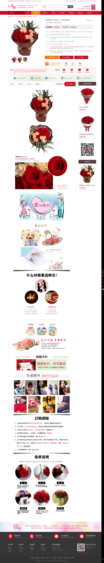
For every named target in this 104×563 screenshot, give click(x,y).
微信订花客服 (92, 1)
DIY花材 (81, 57)
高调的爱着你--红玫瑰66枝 (86, 134)
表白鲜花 (71, 12)
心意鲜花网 (13, 6)
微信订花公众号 (86, 1)
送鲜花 (15, 16)
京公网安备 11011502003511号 (61, 560)
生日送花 (60, 557)
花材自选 (45, 12)
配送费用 (32, 548)
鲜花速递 (11, 16)
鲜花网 (71, 557)
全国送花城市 (22, 5)
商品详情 (12, 84)
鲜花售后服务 (43, 548)
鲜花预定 (43, 557)
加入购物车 (66, 57)
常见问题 (20, 546)
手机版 (32, 557)
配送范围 (32, 549)
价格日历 (21, 84)
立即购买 (51, 57)
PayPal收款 (21, 549)
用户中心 (49, 557)
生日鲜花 (62, 12)
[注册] (70, 1)
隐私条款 (10, 548)
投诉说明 (42, 546)
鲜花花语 (89, 12)
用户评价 (29, 84)
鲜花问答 (37, 84)
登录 (67, 1)
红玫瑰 (53, 12)
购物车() (74, 1)
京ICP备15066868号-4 (50, 560)
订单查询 (79, 1)
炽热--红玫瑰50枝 (84, 107)
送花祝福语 (66, 557)
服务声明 (10, 551)
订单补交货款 (21, 548)
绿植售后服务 (43, 549)
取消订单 (20, 551)
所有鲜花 (35, 12)
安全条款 (10, 549)
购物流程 (10, 546)
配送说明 (32, 546)
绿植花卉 (80, 12)
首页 (28, 12)
